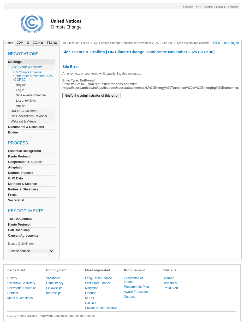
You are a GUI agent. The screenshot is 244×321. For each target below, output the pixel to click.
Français (233, 6)
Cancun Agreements (23, 235)
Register (22, 85)
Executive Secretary (21, 283)
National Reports (20, 173)
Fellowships (54, 288)
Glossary (188, 6)
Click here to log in (226, 43)
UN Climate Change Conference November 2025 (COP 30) (33, 76)
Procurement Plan (136, 287)
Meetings (15, 62)
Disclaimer (170, 283)
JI (28, 42)
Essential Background (24, 151)
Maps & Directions (20, 298)
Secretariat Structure (21, 288)
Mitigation (91, 288)
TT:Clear (52, 42)
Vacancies (53, 278)
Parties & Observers (23, 189)
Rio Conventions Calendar (29, 116)
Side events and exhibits (193, 42)
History (12, 278)
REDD (89, 298)
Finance (90, 293)
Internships (54, 293)
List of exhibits (26, 100)
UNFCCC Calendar (24, 111)
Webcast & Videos (23, 121)
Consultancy (54, 283)
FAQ (198, 6)
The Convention (20, 219)
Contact (208, 6)
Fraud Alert (170, 288)
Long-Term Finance (98, 278)
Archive (21, 106)
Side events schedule (31, 95)
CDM (20, 42)
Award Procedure (136, 292)
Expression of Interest (133, 280)
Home (9, 42)
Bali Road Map (19, 230)
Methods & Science (22, 184)
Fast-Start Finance (98, 283)
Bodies (13, 132)
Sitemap (168, 278)
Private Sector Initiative (101, 308)
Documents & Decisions (26, 127)
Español (220, 6)
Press (12, 195)
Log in (20, 90)
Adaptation (16, 167)
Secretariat (16, 200)
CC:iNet (38, 42)
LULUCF (91, 303)
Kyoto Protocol (19, 156)
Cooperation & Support (25, 162)
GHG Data (15, 178)
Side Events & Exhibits (26, 67)
